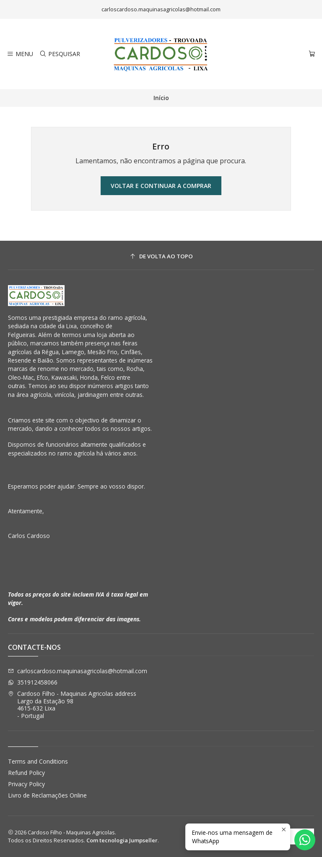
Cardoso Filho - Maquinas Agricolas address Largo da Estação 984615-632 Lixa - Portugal (72, 705)
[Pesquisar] (59, 54)
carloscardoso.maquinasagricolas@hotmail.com (77, 671)
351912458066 (32, 682)
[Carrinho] (312, 54)
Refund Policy (26, 773)
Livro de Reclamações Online (47, 795)
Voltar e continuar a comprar (161, 186)
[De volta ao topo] (161, 256)
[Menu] (20, 54)
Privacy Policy (26, 784)
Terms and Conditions (38, 761)
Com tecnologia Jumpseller (122, 840)
